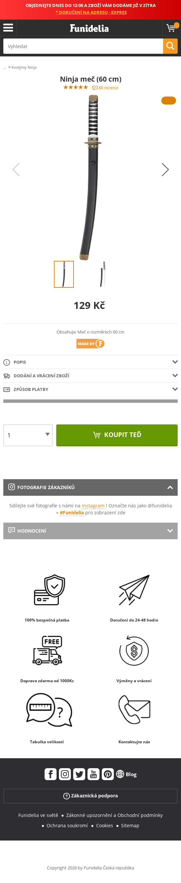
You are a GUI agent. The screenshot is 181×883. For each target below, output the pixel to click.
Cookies (104, 825)
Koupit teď (121, 434)
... (4, 67)
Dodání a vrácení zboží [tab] (36, 376)
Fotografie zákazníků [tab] (41, 487)
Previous (16, 169)
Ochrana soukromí (67, 825)
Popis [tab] (14, 362)
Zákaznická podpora (90, 795)
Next (165, 169)
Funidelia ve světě (38, 815)
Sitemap (130, 825)
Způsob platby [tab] (25, 389)
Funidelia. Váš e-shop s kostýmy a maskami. (89, 28)
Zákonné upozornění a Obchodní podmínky (114, 815)
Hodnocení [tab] (27, 531)
